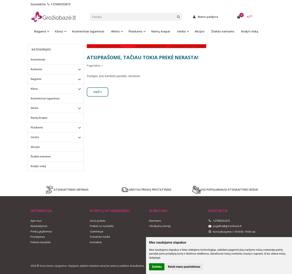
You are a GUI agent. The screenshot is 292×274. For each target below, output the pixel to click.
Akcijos (199, 31)
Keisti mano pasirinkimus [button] (184, 266)
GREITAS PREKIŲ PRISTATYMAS (146, 190)
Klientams (158, 210)
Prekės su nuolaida (102, 226)
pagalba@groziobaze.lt (225, 226)
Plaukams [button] (135, 31)
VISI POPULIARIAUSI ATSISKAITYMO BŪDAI (225, 190)
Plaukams (37, 127)
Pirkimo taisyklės (40, 242)
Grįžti (97, 92)
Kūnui (34, 88)
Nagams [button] (40, 31)
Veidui (35, 137)
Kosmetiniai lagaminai (88, 31)
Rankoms (36, 69)
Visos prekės (98, 220)
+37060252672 (58, 4)
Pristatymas (37, 237)
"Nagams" (127, 46)
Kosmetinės (38, 59)
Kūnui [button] (59, 31)
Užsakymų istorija (160, 226)
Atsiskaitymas (38, 226)
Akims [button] (115, 31)
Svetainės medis (100, 237)
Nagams (36, 79)
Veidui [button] (181, 31)
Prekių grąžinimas (41, 231)
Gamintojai (96, 231)
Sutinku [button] (157, 266)
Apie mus (36, 220)
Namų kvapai (160, 31)
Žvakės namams (222, 31)
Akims (34, 108)
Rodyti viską (249, 31)
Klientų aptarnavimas (110, 210)
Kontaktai (96, 242)
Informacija (41, 210)
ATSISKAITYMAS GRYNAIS (66, 190)
